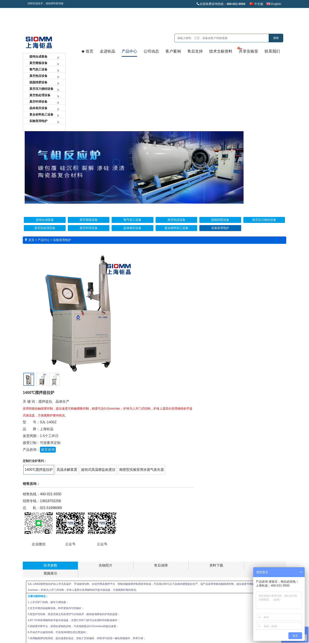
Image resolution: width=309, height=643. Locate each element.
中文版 (256, 4)
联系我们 (256, 546)
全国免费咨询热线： (221, 4)
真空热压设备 (67, 575)
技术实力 (32, 567)
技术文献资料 (194, 546)
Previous (74, 93)
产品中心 (63, 546)
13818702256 (156, 291)
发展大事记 (33, 560)
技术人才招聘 (260, 560)
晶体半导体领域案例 (135, 582)
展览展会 (96, 567)
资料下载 (116, 335)
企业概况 (32, 553)
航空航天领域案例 (134, 575)
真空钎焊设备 (67, 604)
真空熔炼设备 (67, 560)
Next (280, 93)
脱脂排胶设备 (67, 582)
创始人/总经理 (35, 582)
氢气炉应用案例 (132, 589)
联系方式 (257, 553)
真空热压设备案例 (134, 604)
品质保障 (32, 575)
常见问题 (161, 567)
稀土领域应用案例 (134, 567)
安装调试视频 (163, 553)
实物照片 (64, 335)
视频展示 (141, 335)
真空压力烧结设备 (69, 589)
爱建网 (161, 630)
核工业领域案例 (132, 553)
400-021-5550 (156, 284)
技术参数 (38, 335)
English (274, 4)
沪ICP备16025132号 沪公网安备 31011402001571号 (154, 625)
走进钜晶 (31, 546)
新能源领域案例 (132, 560)
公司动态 (95, 546)
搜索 (276, 38)
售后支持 (159, 546)
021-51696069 (157, 298)
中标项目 (96, 575)
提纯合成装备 (67, 553)
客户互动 (96, 560)
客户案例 (127, 546)
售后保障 (90, 335)
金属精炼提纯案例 (134, 597)
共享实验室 (225, 546)
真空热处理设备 (68, 597)
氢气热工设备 (67, 567)
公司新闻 (96, 553)
